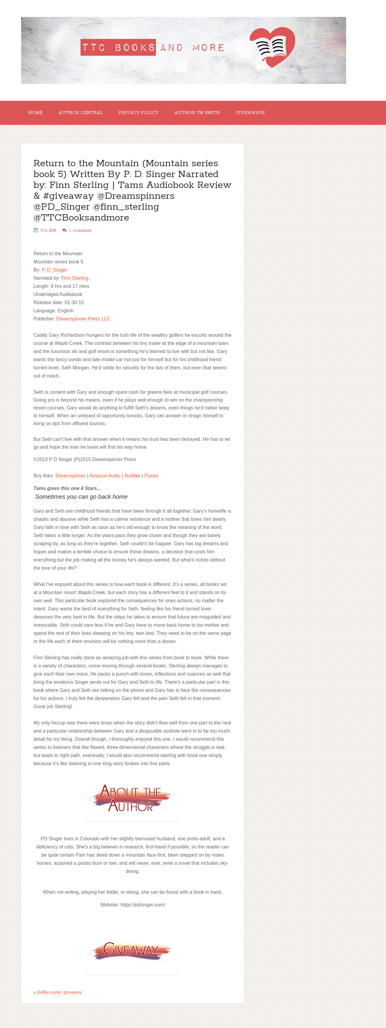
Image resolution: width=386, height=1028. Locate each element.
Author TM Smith (197, 113)
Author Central (81, 113)
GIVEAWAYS (250, 113)
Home (35, 113)
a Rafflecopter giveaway (57, 992)
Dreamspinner (70, 475)
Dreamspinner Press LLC (83, 318)
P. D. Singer (54, 269)
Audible (132, 475)
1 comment (80, 230)
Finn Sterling (74, 278)
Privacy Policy (138, 113)
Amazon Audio (105, 475)
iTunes (151, 475)
